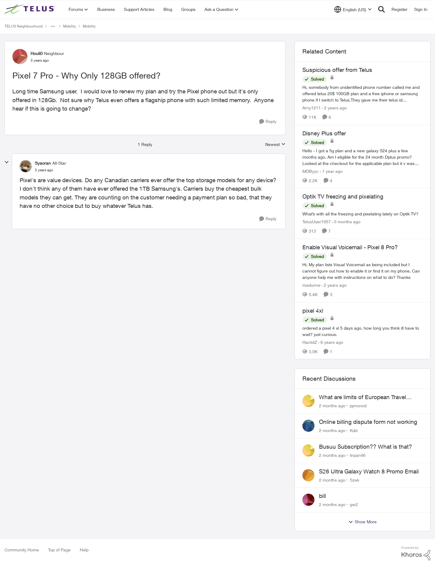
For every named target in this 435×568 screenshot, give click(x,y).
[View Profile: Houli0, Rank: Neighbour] (19, 56)
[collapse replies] (6, 162)
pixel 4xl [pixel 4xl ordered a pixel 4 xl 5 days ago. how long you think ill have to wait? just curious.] (312, 310)
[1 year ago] (331, 171)
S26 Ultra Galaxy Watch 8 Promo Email (369, 471)
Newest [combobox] (275, 144)
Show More (362, 521)
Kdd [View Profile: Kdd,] (353, 430)
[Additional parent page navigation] (52, 26)
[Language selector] (353, 9)
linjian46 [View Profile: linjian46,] (358, 455)
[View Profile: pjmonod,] (308, 401)
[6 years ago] (330, 342)
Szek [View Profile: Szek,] (354, 479)
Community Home (22, 549)
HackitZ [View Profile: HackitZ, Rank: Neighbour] (309, 341)
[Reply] (268, 122)
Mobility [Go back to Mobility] (69, 26)
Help (84, 549)
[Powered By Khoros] (415, 553)
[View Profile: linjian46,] (308, 450)
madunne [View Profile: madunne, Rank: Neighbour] (311, 285)
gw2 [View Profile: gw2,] (354, 504)
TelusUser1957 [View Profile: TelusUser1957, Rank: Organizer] (316, 221)
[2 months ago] (332, 405)
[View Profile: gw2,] (308, 500)
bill (322, 495)
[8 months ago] (346, 221)
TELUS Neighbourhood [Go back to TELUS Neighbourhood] (24, 26)
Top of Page (59, 549)
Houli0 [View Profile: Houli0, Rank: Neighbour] (37, 53)
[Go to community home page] (30, 9)
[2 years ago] (334, 108)
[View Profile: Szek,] (308, 475)
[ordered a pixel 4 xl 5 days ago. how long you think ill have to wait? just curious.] (362, 330)
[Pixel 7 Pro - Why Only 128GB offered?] (44, 170)
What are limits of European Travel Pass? (362, 397)
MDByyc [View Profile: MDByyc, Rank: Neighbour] (310, 170)
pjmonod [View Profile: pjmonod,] (358, 405)
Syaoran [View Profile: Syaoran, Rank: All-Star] (43, 163)
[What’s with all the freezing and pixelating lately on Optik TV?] (362, 214)
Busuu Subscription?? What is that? (365, 446)
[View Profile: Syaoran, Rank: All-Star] (26, 166)
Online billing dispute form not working (368, 421)
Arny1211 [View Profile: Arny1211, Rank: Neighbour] (311, 107)
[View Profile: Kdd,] (308, 426)
